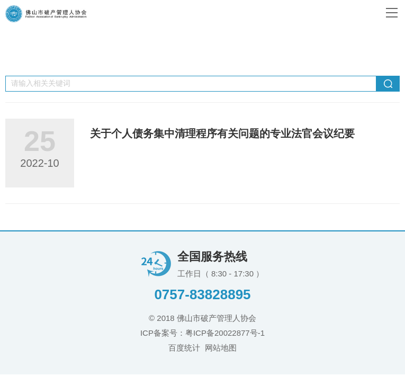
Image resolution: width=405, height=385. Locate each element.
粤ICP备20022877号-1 (225, 332)
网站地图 (221, 347)
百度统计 (184, 347)
